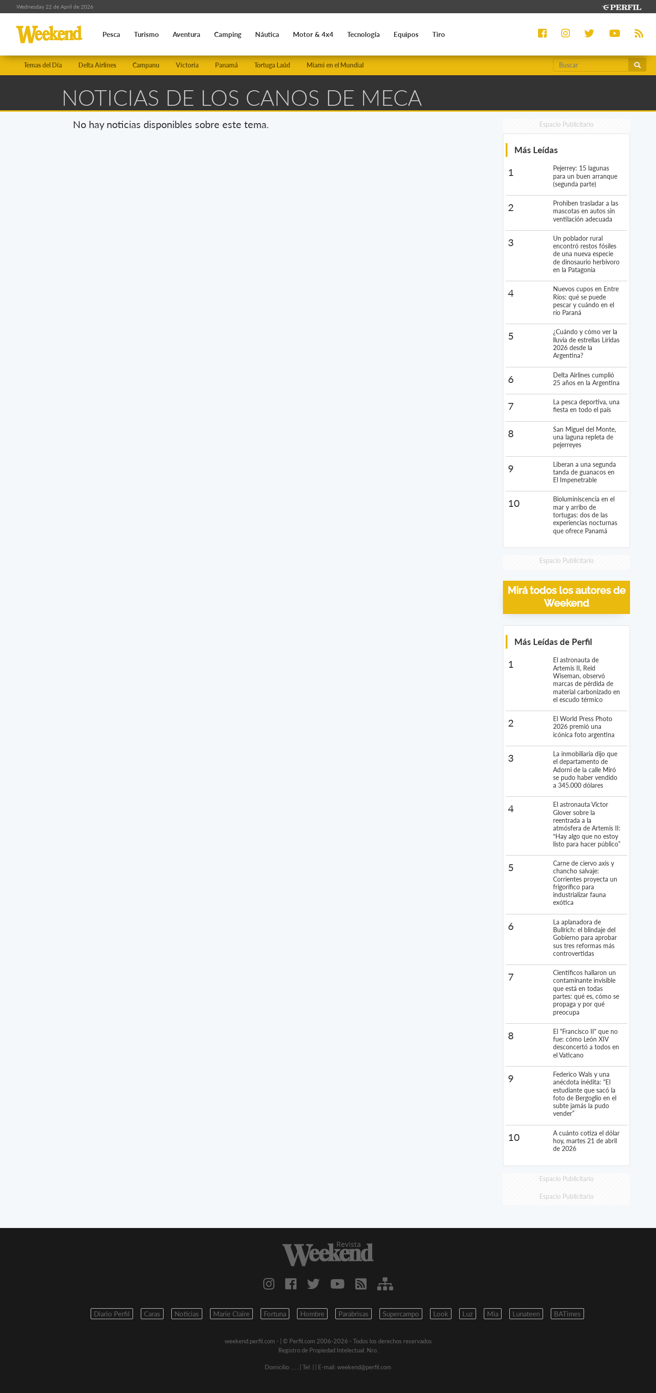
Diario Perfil (112, 1314)
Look (440, 1314)
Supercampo (401, 1314)
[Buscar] (591, 65)
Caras (152, 1314)
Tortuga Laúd (272, 65)
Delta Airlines (97, 65)
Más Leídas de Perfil (553, 641)
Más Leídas (536, 149)
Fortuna (275, 1314)
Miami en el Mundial (335, 65)
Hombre (312, 1314)
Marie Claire (231, 1314)
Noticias (186, 1314)
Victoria (187, 65)
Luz (467, 1314)
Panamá (226, 65)
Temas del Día (43, 65)
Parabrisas (353, 1314)
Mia (492, 1314)
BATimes (567, 1314)
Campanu (146, 65)
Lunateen (526, 1314)
